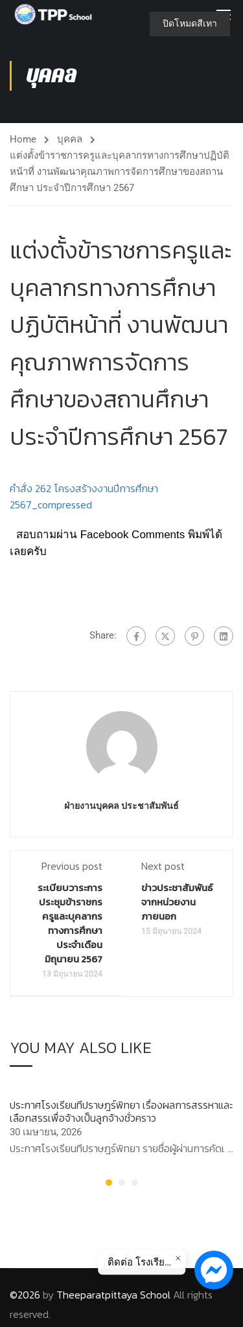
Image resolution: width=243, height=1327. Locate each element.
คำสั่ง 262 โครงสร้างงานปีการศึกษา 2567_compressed (84, 497)
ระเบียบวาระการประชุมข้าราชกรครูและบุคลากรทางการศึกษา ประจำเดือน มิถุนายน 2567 (70, 923)
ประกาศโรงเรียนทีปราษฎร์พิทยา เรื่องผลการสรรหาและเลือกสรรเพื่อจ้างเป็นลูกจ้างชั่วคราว (121, 1111)
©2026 (25, 1294)
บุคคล (69, 139)
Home (23, 139)
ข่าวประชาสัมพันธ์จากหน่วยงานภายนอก (177, 902)
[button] (109, 1182)
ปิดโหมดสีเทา (190, 23)
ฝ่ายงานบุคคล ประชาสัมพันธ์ (121, 805)
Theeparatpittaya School (113, 1294)
